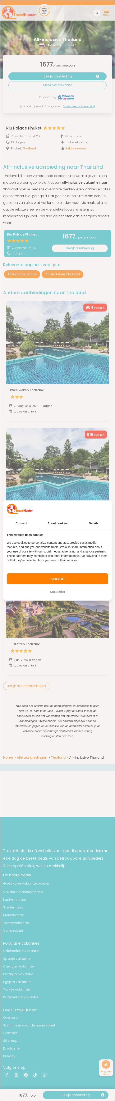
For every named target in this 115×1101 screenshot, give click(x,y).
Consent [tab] (21, 523)
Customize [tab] (57, 591)
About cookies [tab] (57, 523)
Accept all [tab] (57, 578)
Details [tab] (93, 523)
